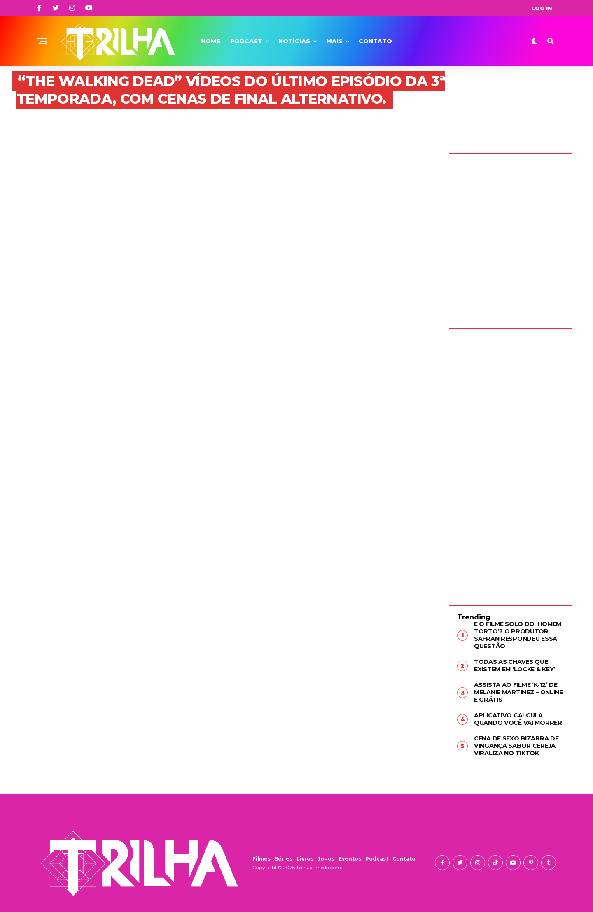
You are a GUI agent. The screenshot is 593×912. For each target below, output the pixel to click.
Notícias (294, 41)
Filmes (261, 856)
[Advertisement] (510, 460)
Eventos (350, 856)
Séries (283, 856)
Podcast (246, 41)
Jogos (326, 856)
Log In (541, 8)
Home (210, 41)
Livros (304, 856)
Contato (375, 41)
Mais (334, 41)
